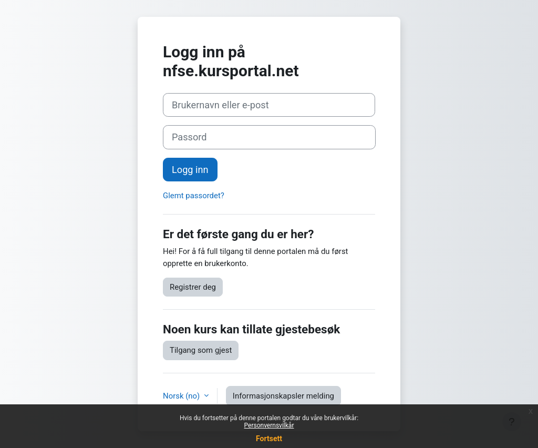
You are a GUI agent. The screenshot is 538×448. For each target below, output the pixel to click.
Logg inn (190, 169)
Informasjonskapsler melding (283, 396)
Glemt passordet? (193, 195)
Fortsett (269, 438)
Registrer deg (193, 287)
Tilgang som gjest (201, 350)
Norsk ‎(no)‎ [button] (182, 396)
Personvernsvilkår (269, 425)
